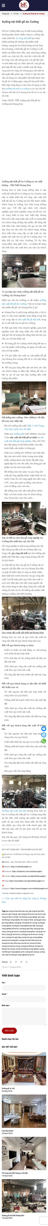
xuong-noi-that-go (27, 946)
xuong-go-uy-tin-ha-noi (29, 934)
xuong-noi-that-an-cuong (11, 946)
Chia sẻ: (5, 962)
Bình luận (6, 1005)
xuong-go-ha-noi (12, 932)
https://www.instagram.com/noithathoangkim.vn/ (29, 889)
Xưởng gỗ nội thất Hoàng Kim (13, 1215)
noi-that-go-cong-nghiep (28, 917)
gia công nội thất (20, 553)
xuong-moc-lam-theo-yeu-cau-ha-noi (15, 943)
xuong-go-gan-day (26, 929)
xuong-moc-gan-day (13, 937)
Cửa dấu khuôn (7, 1131)
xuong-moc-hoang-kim (10, 940)
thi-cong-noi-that (27, 920)
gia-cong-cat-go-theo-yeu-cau (17, 911)
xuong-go (17, 923)
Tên (4, 983)
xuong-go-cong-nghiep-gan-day (23, 926)
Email (4, 994)
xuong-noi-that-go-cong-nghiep (27, 949)
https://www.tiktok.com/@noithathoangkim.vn (26, 881)
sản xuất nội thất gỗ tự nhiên (23, 437)
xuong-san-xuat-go (32, 952)
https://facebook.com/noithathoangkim (27, 871)
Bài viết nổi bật (9, 1047)
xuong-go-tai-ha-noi (13, 934)
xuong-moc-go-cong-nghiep (32, 937)
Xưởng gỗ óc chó (8, 1088)
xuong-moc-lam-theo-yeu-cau (30, 940)
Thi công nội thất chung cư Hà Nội (15, 1173)
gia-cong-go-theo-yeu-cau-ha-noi (30, 914)
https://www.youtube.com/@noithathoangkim (28, 876)
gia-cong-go (12, 914)
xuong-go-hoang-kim (27, 932)
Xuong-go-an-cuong (29, 923)
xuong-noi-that (35, 943)
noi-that (15, 917)
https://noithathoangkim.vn (21, 867)
